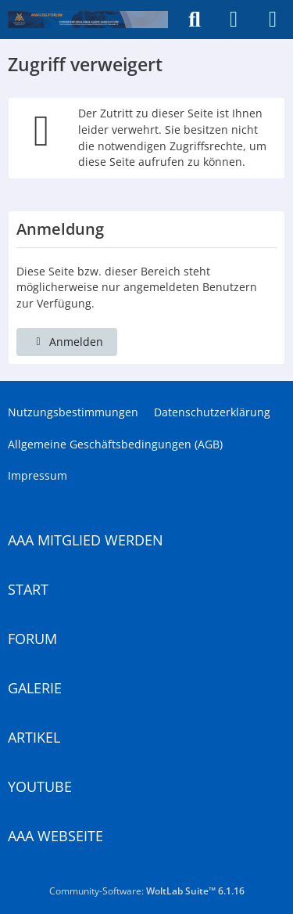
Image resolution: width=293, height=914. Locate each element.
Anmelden (66, 341)
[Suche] (194, 19)
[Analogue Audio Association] (88, 19)
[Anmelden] (233, 19)
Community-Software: (147, 891)
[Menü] (272, 19)
